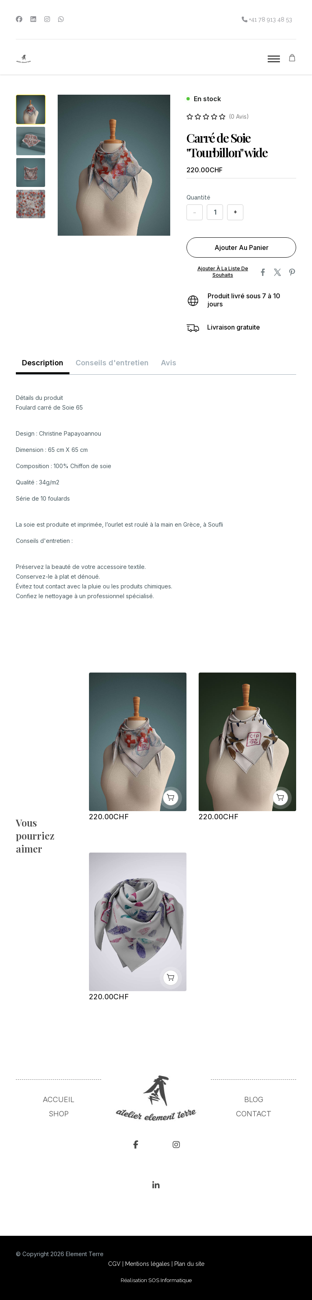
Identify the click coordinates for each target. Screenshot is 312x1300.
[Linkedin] (33, 19)
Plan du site (189, 1263)
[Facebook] (19, 19)
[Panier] (292, 58)
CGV (114, 1263)
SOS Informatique (170, 1279)
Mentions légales (147, 1263)
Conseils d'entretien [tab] (112, 362)
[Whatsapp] (61, 19)
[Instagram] (47, 19)
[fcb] (135, 1146)
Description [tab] (42, 362)
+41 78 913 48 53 (269, 19)
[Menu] (274, 58)
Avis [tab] (168, 362)
